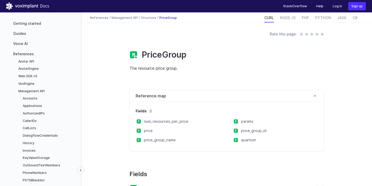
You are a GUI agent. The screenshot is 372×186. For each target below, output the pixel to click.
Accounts (29, 98)
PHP (305, 18)
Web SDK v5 (27, 76)
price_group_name (160, 140)
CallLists (29, 128)
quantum (248, 140)
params (247, 121)
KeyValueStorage (36, 158)
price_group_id (253, 130)
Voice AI (20, 43)
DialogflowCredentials (40, 135)
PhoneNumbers (34, 173)
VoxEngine (26, 84)
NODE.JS (288, 18)
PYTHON (323, 18)
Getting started (27, 23)
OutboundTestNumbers (41, 165)
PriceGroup (168, 17)
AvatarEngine (28, 69)
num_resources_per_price (166, 121)
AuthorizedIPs (33, 113)
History (28, 143)
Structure (148, 17)
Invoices (29, 150)
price (148, 130)
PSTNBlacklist (33, 180)
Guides (19, 33)
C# (355, 18)
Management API (31, 91)
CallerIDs (29, 121)
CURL (269, 18)
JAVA (341, 18)
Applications (32, 106)
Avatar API (26, 61)
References (23, 54)
